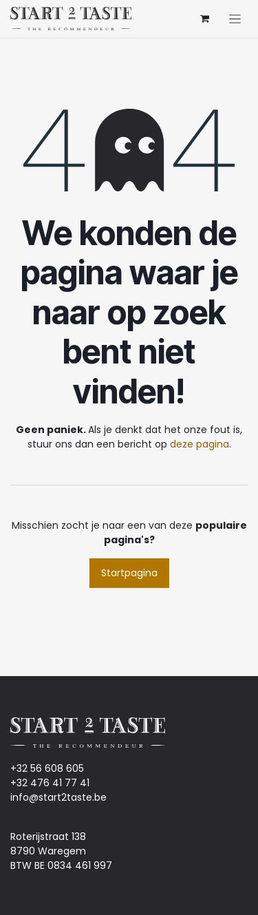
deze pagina (199, 444)
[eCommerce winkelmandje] (204, 18)
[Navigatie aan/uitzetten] (235, 19)
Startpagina (129, 573)
